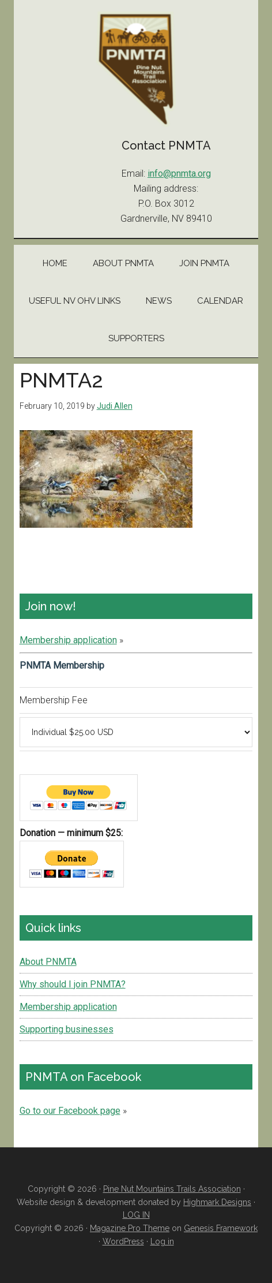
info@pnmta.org (179, 173)
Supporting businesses (67, 1029)
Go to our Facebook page (70, 1110)
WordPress (123, 1241)
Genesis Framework (221, 1228)
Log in (162, 1241)
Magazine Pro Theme (129, 1228)
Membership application (68, 640)
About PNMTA (48, 961)
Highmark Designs (217, 1202)
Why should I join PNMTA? (73, 984)
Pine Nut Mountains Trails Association (136, 69)
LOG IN (136, 1214)
